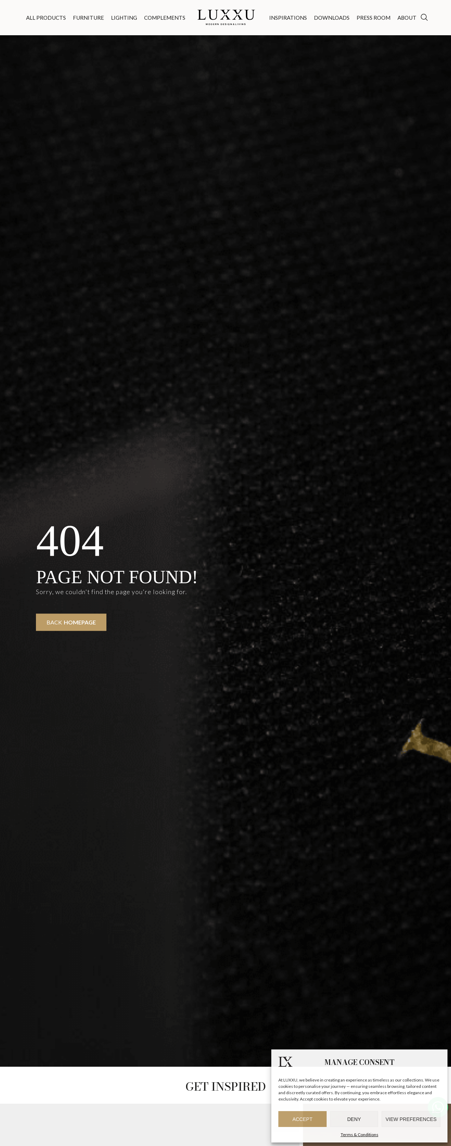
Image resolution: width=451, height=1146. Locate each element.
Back (71, 622)
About (406, 17)
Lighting (124, 17)
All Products (46, 17)
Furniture (88, 17)
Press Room (373, 17)
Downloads (332, 17)
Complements (164, 17)
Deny (354, 1119)
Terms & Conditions (359, 1134)
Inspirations (288, 17)
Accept (302, 1119)
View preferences (411, 1119)
